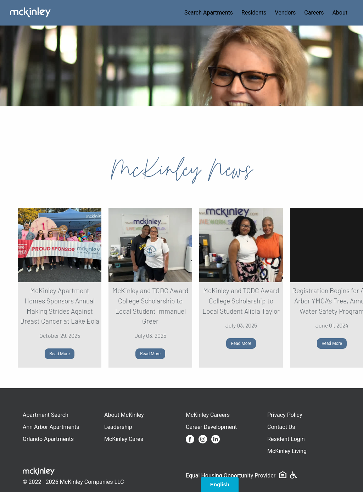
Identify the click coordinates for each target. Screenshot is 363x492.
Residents (253, 12)
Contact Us (281, 427)
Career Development (211, 427)
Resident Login (286, 439)
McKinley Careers (208, 415)
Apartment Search (45, 415)
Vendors (285, 12)
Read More (59, 353)
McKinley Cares (123, 439)
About (339, 12)
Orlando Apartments (48, 439)
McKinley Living (287, 451)
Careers (314, 12)
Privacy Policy (284, 415)
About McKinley (124, 415)
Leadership (118, 427)
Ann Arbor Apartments (51, 427)
